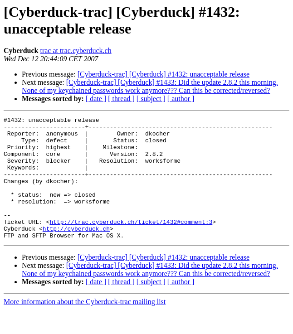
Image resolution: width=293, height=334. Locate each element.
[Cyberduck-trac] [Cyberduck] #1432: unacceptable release (163, 74)
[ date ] (96, 98)
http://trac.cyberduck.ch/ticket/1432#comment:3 (130, 243)
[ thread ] (121, 98)
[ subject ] (151, 98)
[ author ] (181, 98)
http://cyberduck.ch (76, 251)
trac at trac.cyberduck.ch (75, 50)
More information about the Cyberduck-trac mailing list (85, 326)
